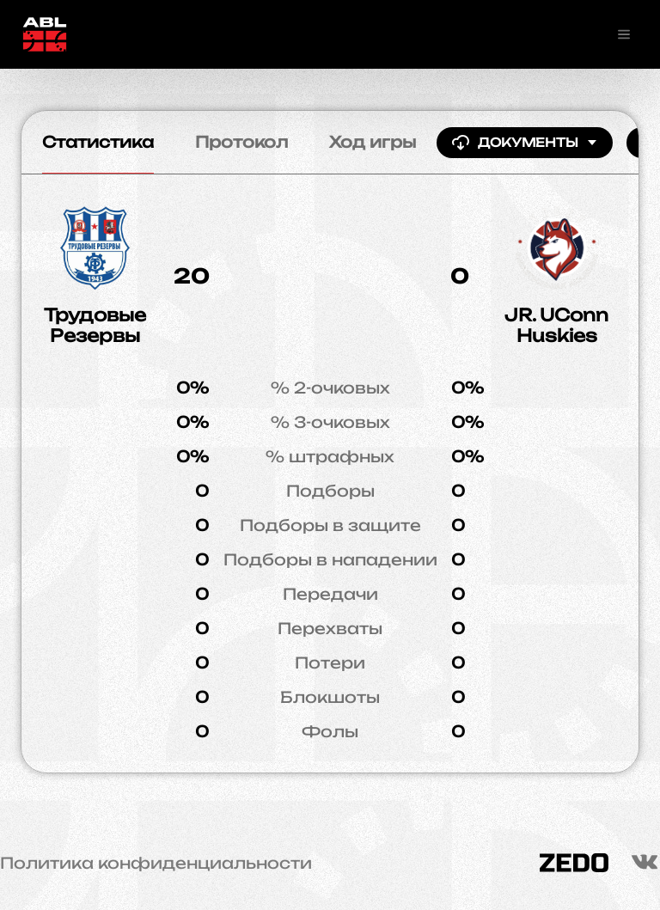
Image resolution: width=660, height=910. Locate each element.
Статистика (98, 141)
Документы (524, 142)
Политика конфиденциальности (156, 862)
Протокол (241, 141)
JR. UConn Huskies (556, 325)
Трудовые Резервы (95, 325)
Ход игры (372, 141)
